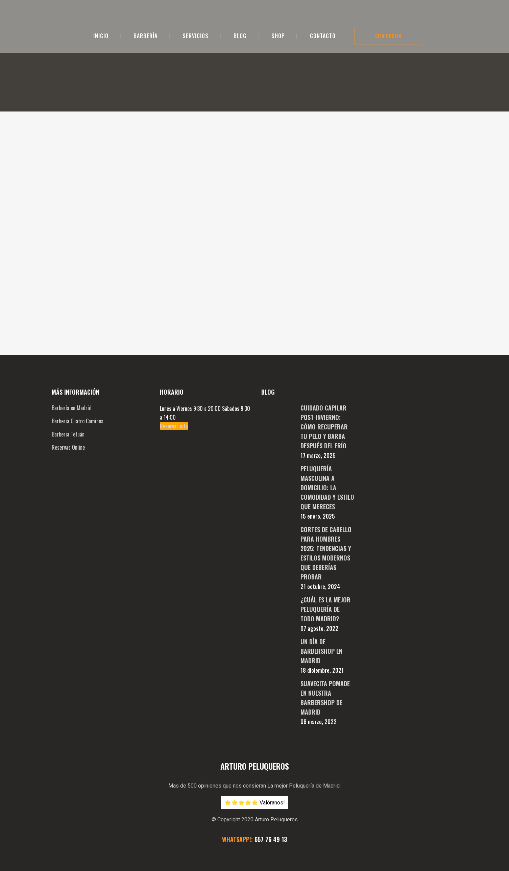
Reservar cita (174, 367)
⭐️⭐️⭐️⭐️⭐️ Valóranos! (254, 743)
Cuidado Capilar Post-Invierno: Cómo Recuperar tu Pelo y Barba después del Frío (324, 367)
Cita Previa (388, 35)
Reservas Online (68, 388)
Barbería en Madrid (72, 348)
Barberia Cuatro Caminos (77, 362)
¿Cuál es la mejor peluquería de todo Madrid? (325, 550)
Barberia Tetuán (68, 375)
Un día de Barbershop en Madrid (321, 592)
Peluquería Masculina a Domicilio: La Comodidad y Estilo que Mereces (327, 428)
